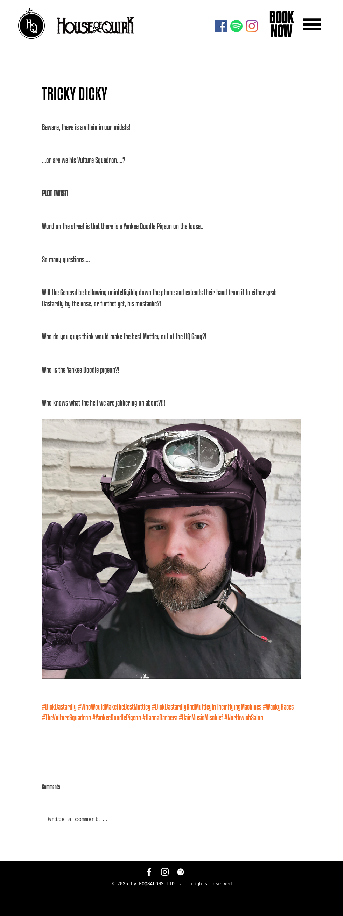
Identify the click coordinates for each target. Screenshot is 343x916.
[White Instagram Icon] (165, 872)
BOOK (280, 17)
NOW (280, 31)
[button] (312, 24)
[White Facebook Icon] (149, 872)
